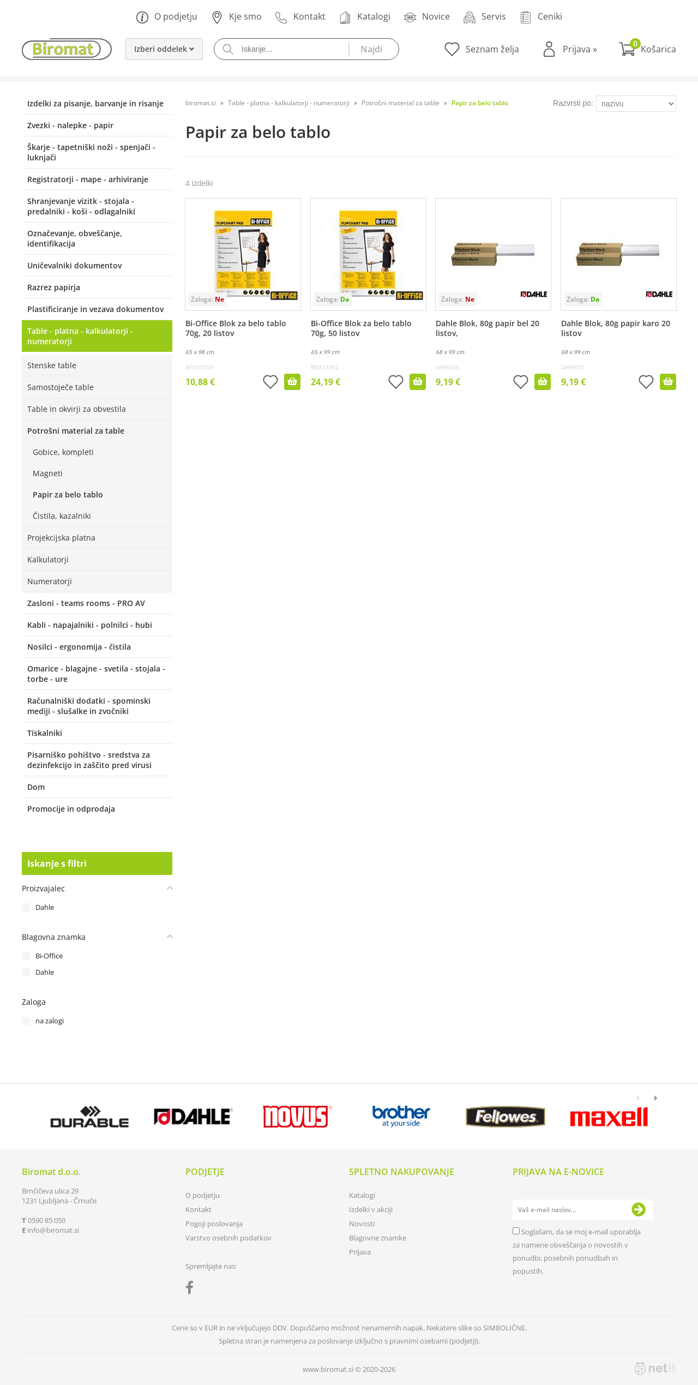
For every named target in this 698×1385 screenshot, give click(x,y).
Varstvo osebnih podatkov (228, 1238)
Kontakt (300, 17)
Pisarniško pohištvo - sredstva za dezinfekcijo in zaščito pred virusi (89, 760)
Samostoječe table (60, 387)
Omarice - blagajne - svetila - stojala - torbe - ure (96, 673)
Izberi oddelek (164, 49)
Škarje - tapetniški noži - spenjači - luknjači (91, 152)
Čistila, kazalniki (62, 516)
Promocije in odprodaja (71, 809)
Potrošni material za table (75, 430)
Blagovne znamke (377, 1238)
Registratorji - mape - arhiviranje (87, 179)
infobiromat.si (53, 1230)
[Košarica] (647, 49)
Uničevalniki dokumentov (74, 265)
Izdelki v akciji (371, 1209)
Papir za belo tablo (68, 494)
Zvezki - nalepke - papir (70, 125)
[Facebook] (192, 1289)
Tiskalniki (44, 733)
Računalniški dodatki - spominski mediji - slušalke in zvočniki (89, 706)
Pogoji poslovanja (214, 1223)
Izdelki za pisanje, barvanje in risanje (95, 103)
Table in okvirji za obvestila (76, 409)
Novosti (362, 1223)
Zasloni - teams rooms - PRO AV (86, 603)
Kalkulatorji (48, 559)
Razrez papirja (53, 287)
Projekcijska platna (61, 537)
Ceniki (540, 17)
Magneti (48, 473)
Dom (36, 787)
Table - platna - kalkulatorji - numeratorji (80, 336)
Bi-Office (49, 956)
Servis (484, 17)
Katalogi (364, 17)
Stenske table (51, 365)
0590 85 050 (46, 1220)
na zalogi (49, 1021)
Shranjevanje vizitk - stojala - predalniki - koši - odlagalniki (81, 206)
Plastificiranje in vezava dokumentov (95, 309)
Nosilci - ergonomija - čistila (79, 646)
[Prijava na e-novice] (638, 1210)
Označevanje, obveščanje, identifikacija (74, 238)
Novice (427, 17)
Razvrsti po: (573, 103)
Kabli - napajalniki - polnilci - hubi (89, 625)
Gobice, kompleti (63, 452)
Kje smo (236, 17)
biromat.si (200, 102)
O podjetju (166, 17)
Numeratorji (49, 581)
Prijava (580, 49)
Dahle (44, 907)
